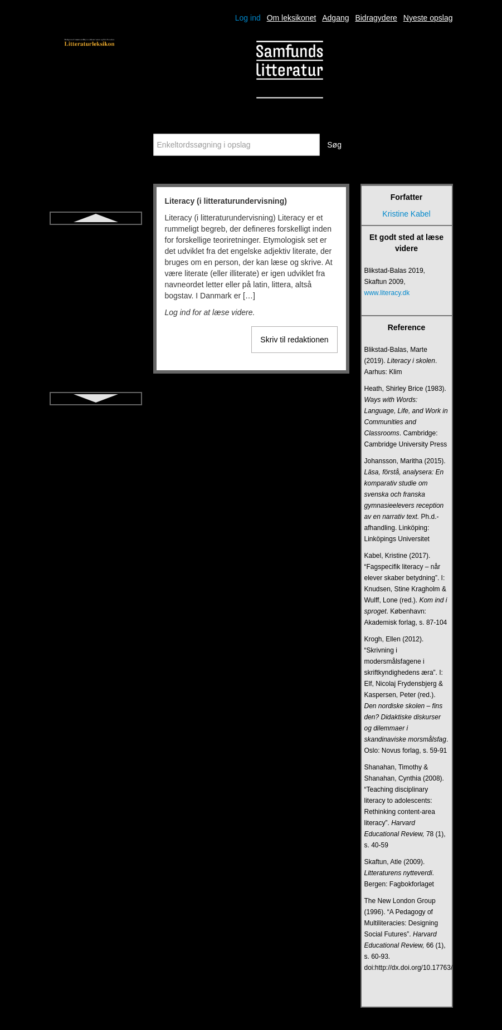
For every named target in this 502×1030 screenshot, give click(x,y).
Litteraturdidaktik (95, 286)
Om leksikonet (291, 17)
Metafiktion (96, 386)
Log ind (248, 17)
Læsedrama (95, 366)
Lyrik (95, 346)
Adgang (335, 17)
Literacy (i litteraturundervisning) (95, 241)
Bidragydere (376, 17)
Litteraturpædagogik (95, 306)
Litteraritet (95, 266)
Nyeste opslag (428, 17)
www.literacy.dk (387, 293)
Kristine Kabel (406, 213)
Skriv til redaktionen (294, 339)
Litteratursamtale (95, 326)
